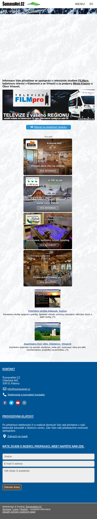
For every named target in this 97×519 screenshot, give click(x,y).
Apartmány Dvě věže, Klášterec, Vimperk (47, 343)
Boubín (24, 509)
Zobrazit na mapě (17, 436)
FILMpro (83, 80)
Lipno (16, 509)
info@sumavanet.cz (18, 389)
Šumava (6, 509)
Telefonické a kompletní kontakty (26, 394)
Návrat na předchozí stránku (50, 127)
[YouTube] (17, 402)
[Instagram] (24, 402)
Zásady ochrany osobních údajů (18, 512)
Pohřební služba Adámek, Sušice (47, 311)
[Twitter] (11, 402)
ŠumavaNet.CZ (34, 506)
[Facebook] (4, 402)
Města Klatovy (82, 83)
